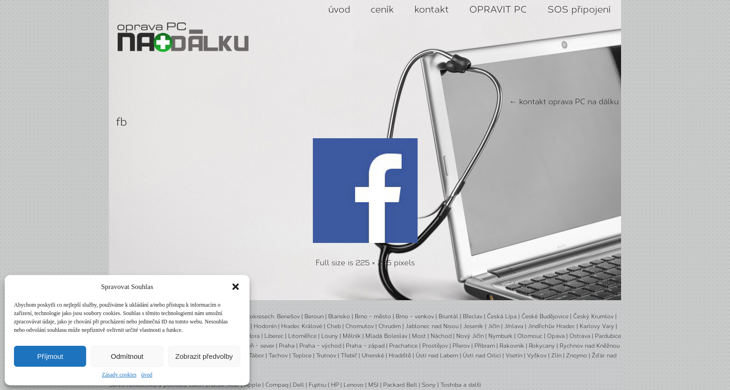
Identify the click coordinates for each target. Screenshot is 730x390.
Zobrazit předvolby (204, 356)
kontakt (431, 9)
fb (121, 121)
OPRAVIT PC (498, 9)
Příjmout (50, 356)
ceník (382, 9)
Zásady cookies (119, 374)
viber (610, 281)
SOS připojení (579, 9)
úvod (146, 374)
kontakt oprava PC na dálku (564, 101)
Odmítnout (127, 356)
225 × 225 (374, 262)
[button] (235, 286)
